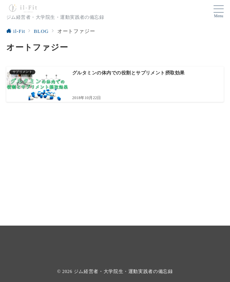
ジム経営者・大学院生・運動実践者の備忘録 (123, 271)
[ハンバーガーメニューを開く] (218, 11)
